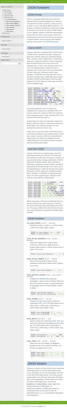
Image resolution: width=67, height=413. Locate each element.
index (64, 1)
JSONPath (42, 278)
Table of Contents (7, 7)
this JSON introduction (51, 41)
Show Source (5, 56)
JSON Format (8, 12)
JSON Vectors (6, 32)
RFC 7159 (42, 302)
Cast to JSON (8, 14)
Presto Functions (22, 1)
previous (54, 1)
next (59, 1)
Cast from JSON (8, 16)
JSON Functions (34, 1)
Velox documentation (8, 1)
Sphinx (41, 404)
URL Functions (6, 48)
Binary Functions (6, 40)
